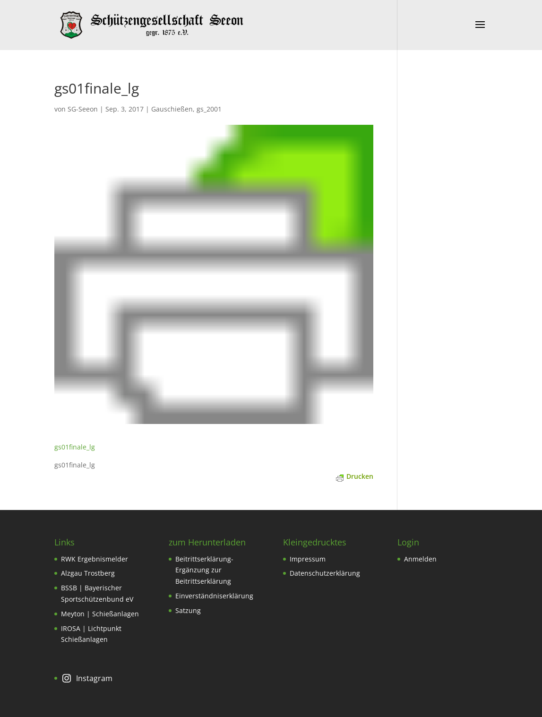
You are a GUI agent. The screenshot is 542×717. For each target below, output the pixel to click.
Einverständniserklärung (214, 595)
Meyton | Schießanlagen (100, 613)
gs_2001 (209, 108)
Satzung (188, 610)
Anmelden (420, 558)
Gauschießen (172, 108)
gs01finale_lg (74, 446)
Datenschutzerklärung (325, 573)
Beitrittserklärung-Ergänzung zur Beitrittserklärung (204, 570)
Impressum (308, 558)
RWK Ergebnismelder (94, 558)
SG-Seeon (83, 108)
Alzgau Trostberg (88, 573)
